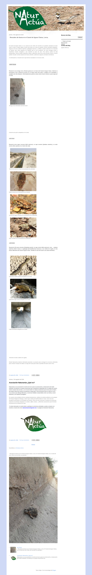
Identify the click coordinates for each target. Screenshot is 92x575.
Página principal (67, 41)
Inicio (33, 444)
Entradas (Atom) (20, 448)
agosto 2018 (64, 47)
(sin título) (19, 547)
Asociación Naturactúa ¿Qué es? (22, 383)
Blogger (54, 570)
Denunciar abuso (64, 43)
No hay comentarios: (24, 375)
